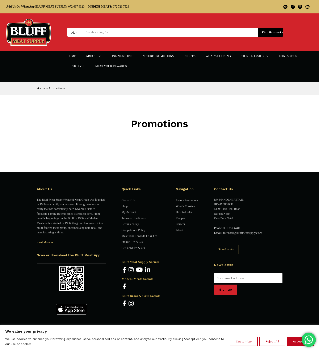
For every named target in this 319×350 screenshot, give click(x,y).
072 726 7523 (108, 6)
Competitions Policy (134, 230)
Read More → (45, 242)
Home (71, 56)
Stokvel (78, 66)
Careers (180, 224)
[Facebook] (124, 270)
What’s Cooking (218, 56)
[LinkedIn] (147, 270)
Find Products (272, 32)
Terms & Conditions (134, 218)
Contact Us (288, 56)
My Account (129, 212)
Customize (244, 341)
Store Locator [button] (252, 56)
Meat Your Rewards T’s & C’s (139, 236)
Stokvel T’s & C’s (132, 241)
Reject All (272, 341)
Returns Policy (130, 224)
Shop (125, 206)
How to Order (184, 212)
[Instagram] (131, 270)
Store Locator (226, 249)
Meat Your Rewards (111, 66)
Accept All (300, 341)
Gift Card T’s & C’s (133, 248)
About (179, 230)
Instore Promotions (158, 56)
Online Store (121, 56)
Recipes (190, 56)
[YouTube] (139, 270)
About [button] (91, 56)
